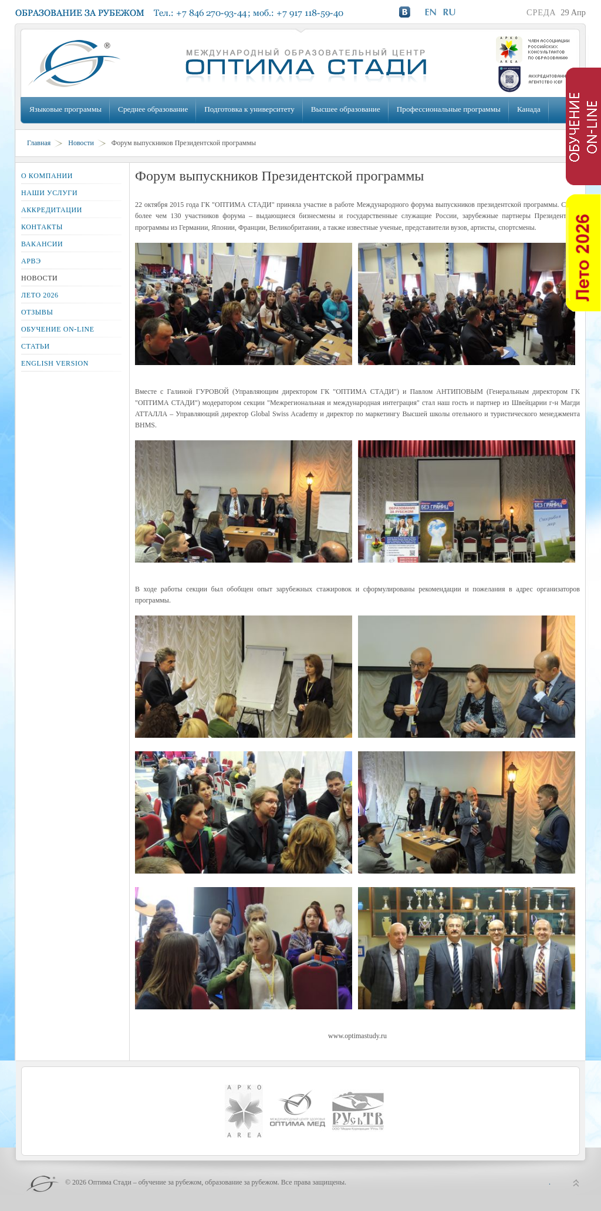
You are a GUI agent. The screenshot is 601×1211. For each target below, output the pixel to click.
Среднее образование (153, 109)
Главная (38, 143)
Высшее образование (345, 109)
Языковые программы (65, 109)
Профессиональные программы (449, 109)
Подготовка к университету (249, 109)
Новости (81, 143)
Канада (529, 109)
